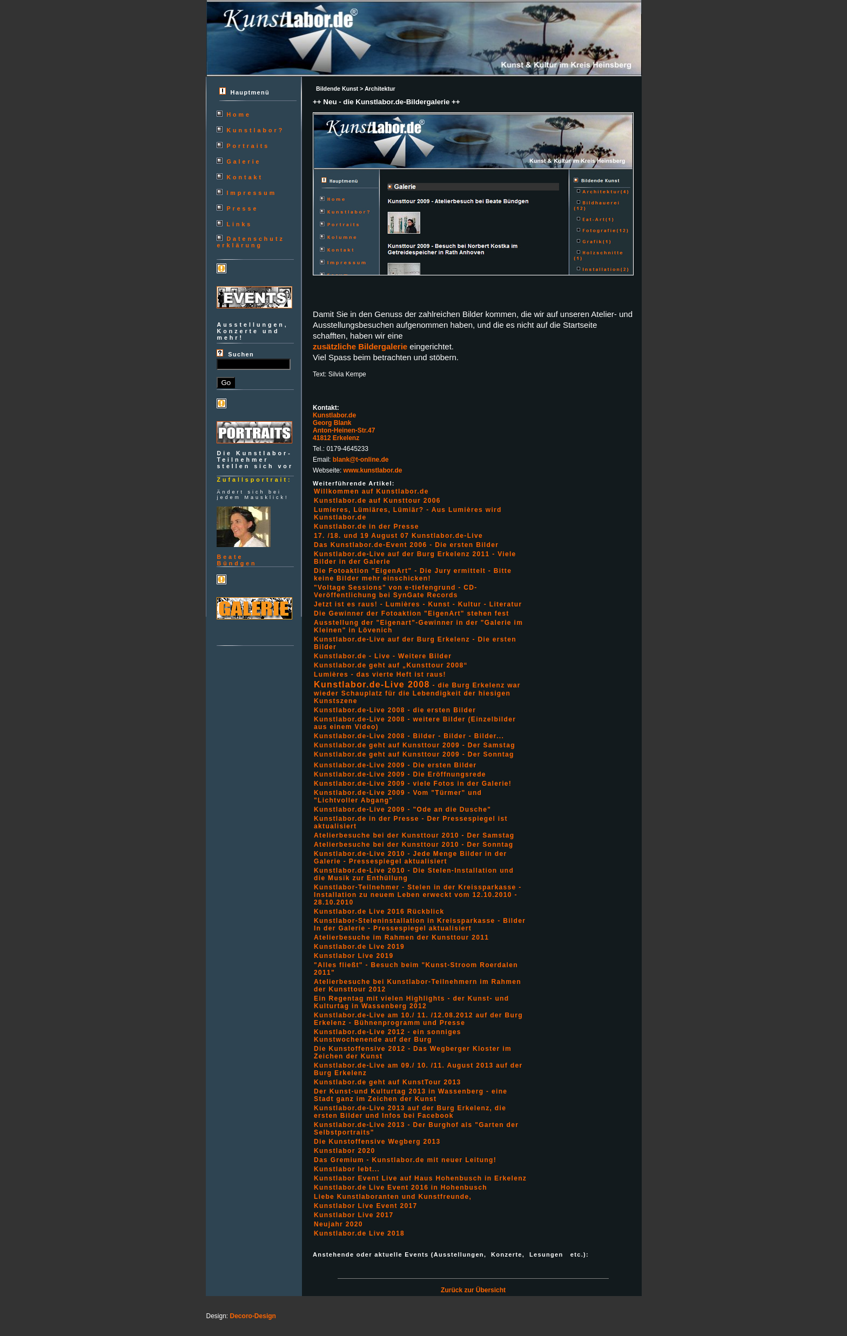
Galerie (243, 161)
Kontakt (244, 177)
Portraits (248, 146)
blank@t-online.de (361, 459)
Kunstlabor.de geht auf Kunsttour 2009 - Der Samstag (414, 745)
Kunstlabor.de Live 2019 (359, 946)
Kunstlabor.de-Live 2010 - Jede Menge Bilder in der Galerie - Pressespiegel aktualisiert (410, 857)
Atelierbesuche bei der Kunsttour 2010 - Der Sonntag (413, 844)
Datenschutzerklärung (250, 241)
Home (238, 114)
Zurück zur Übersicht (473, 1290)
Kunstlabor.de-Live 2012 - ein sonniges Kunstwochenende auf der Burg (387, 1035)
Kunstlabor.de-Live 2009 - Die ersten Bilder (395, 765)
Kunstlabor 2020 (344, 1151)
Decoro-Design (253, 1316)
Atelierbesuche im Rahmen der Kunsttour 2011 (401, 937)
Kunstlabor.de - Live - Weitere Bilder (383, 656)
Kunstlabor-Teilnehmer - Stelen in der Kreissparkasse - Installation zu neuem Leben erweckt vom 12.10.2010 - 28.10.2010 (418, 894)
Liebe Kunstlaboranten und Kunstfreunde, (393, 1196)
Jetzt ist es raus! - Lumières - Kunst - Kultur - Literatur (418, 604)
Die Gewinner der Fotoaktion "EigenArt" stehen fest (411, 613)
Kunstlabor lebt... (347, 1169)
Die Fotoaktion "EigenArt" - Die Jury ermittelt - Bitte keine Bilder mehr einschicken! (413, 574)
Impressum (251, 193)
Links (239, 224)
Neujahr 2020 (338, 1224)
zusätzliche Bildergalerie (360, 346)
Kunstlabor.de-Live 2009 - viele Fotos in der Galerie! (413, 783)
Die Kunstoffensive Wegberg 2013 (377, 1141)
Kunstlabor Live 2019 (353, 956)
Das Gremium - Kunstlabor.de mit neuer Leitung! (405, 1160)
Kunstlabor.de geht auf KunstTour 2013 (387, 1082)
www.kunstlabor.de (373, 470)
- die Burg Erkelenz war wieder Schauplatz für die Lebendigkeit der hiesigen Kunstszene (417, 693)
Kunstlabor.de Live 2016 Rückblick (379, 911)
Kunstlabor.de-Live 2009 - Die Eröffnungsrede (400, 774)
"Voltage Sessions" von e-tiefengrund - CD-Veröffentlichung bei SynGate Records (396, 591)
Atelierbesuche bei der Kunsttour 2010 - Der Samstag (414, 835)
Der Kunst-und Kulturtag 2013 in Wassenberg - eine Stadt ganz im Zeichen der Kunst (410, 1095)
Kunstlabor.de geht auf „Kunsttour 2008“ (391, 665)
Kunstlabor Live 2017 (353, 1215)
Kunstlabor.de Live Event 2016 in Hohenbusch (400, 1187)
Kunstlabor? (255, 130)
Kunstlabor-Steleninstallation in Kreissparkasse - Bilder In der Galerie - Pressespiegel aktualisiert (420, 924)
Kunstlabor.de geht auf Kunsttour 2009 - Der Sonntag (414, 754)
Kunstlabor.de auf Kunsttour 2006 (377, 500)
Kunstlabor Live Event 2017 (365, 1206)
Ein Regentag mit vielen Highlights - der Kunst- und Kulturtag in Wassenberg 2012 (411, 1002)
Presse (242, 208)
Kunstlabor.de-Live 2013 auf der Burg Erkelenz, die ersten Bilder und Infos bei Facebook (410, 1111)
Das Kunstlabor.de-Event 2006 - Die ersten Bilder (406, 545)
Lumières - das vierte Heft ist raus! (380, 674)
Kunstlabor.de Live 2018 (359, 1233)
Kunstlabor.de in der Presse (366, 526)
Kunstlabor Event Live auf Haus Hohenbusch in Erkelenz (420, 1178)
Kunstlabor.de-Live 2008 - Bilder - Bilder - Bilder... (409, 736)
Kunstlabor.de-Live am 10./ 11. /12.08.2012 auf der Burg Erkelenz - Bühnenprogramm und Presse (418, 1019)
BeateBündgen (237, 560)
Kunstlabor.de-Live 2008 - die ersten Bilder (395, 710)
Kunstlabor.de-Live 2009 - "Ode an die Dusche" (402, 809)
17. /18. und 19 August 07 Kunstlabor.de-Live (398, 535)
